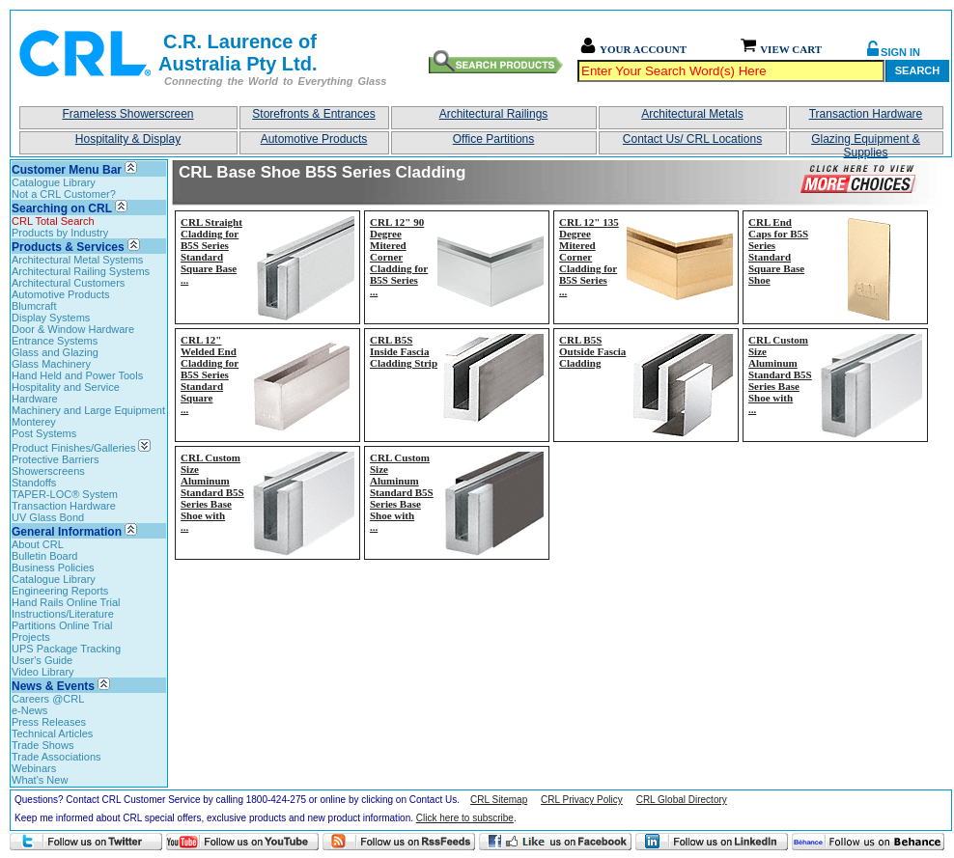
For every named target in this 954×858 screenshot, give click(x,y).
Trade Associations (56, 756)
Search (917, 70)
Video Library (43, 672)
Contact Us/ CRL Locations (692, 139)
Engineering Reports (60, 590)
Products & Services (68, 247)
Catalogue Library (54, 182)
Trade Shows (42, 745)
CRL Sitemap (498, 799)
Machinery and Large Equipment (88, 410)
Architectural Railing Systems (81, 271)
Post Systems (44, 433)
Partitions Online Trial (62, 625)
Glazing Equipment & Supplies (865, 143)
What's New (40, 780)
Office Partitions (493, 139)
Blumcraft (34, 306)
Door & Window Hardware (73, 329)
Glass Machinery (51, 364)
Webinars (34, 768)
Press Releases (49, 722)
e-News (29, 710)
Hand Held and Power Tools (77, 375)
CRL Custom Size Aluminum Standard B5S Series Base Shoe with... (780, 374)
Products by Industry (60, 232)
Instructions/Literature (63, 614)
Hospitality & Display (128, 139)
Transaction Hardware (866, 114)
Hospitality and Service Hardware (66, 392)
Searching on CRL (62, 208)
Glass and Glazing (55, 352)
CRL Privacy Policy (582, 799)
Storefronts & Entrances (313, 114)
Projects (31, 637)
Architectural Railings (493, 114)
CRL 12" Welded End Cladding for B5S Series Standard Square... (209, 374)
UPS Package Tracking (66, 648)
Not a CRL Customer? (64, 194)
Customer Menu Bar (67, 170)
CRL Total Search (53, 221)
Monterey (34, 422)
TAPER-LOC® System (65, 494)
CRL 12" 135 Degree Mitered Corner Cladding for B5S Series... (589, 256)
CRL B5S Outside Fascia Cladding (592, 351)
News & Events (53, 686)
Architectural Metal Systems (77, 259)
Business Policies (53, 567)
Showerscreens (48, 471)
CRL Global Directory (681, 799)
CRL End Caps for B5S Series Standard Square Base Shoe (778, 251)
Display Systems (51, 317)
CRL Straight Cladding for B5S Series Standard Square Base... (211, 251)
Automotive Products (314, 139)
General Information (67, 532)
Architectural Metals (692, 114)
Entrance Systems (55, 340)
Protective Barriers (55, 459)
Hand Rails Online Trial (66, 602)
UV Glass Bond (48, 517)
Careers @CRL (48, 699)
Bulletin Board (45, 556)
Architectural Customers (68, 283)
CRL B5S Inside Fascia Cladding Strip (403, 351)
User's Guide (42, 660)
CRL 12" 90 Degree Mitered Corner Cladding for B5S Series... (399, 256)
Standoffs (34, 482)
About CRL (38, 544)
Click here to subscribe (465, 818)
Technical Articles (52, 733)
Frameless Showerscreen (127, 114)
